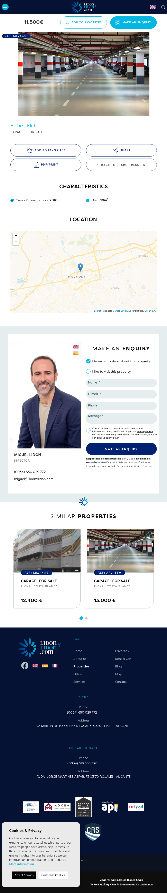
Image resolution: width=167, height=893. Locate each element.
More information (21, 864)
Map (118, 674)
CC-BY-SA (150, 311)
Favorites (122, 651)
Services (79, 682)
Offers (77, 674)
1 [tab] (81, 618)
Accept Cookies (24, 875)
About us (79, 659)
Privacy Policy (145, 431)
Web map (80, 860)
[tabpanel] (47, 568)
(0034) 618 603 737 (81, 763)
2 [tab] (86, 618)
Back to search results (121, 165)
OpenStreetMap (123, 311)
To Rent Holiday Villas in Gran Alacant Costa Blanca (121, 884)
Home (77, 651)
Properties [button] (81, 666)
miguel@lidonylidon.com (34, 479)
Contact (121, 682)
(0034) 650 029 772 (30, 472)
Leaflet (97, 311)
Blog (118, 666)
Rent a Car (123, 659)
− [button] (16, 242)
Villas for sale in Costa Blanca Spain (121, 880)
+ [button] (16, 236)
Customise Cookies (53, 875)
